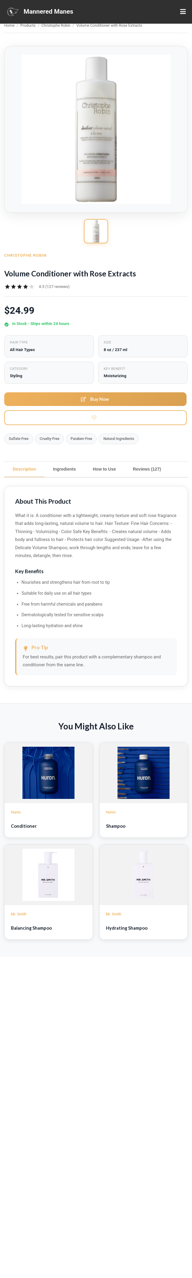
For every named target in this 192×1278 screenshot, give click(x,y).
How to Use (104, 469)
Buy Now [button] (95, 399)
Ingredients (64, 469)
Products (28, 25)
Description (24, 469)
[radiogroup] (19, 286)
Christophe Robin (56, 25)
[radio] (7, 286)
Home (9, 25)
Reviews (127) (147, 469)
